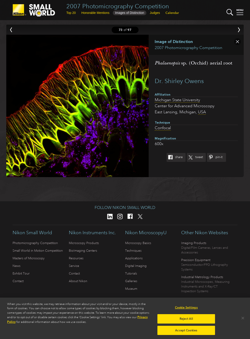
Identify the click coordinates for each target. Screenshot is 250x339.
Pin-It (214, 157)
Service (74, 266)
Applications (134, 258)
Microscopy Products (84, 243)
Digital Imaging (136, 266)
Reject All (186, 320)
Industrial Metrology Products (202, 277)
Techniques (133, 251)
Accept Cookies (186, 332)
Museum (131, 289)
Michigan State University (177, 99)
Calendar (172, 13)
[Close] (243, 320)
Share (175, 157)
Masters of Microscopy (29, 258)
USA (202, 111)
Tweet (195, 157)
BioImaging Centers (83, 251)
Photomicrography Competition (35, 243)
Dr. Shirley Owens (179, 81)
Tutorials (131, 273)
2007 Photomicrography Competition (117, 6)
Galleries (131, 281)
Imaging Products (193, 243)
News (16, 266)
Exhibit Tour (21, 273)
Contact (18, 281)
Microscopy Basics (138, 243)
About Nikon (78, 281)
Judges (155, 13)
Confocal (163, 127)
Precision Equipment (195, 260)
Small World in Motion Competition (38, 251)
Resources (76, 258)
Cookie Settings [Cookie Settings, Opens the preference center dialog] (186, 309)
